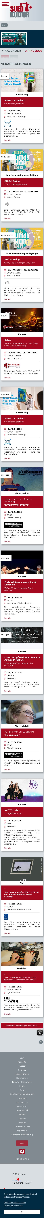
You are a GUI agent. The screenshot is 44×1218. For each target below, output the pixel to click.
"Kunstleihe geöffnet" (14, 104)
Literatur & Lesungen (22, 1082)
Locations (22, 1098)
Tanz (22, 1090)
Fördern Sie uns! (22, 1127)
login (22, 1143)
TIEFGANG (21, 1111)
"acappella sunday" (13, 813)
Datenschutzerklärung (22, 1135)
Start (4, 25)
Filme (22, 1086)
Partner (22, 1119)
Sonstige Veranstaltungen (22, 1094)
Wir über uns (22, 1102)
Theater (22, 1066)
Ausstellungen (22, 1074)
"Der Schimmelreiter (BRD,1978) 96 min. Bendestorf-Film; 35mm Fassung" (21, 894)
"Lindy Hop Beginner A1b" (16, 184)
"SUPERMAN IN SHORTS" (16, 505)
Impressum (22, 1131)
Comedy (22, 1070)
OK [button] (22, 1212)
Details (7, 140)
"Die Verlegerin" (12, 735)
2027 (14, 57)
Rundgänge (22, 1078)
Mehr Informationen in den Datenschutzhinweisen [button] (15, 1204)
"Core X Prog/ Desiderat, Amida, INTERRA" (18, 664)
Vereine (22, 1115)
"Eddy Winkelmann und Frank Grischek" (18, 589)
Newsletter (22, 1107)
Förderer (22, 1123)
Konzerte (22, 1062)
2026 (5, 57)
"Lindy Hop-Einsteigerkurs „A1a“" (19, 263)
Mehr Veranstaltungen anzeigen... (22, 1026)
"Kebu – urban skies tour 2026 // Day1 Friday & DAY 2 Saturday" (21, 344)
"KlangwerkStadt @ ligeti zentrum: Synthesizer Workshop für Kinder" (20, 978)
